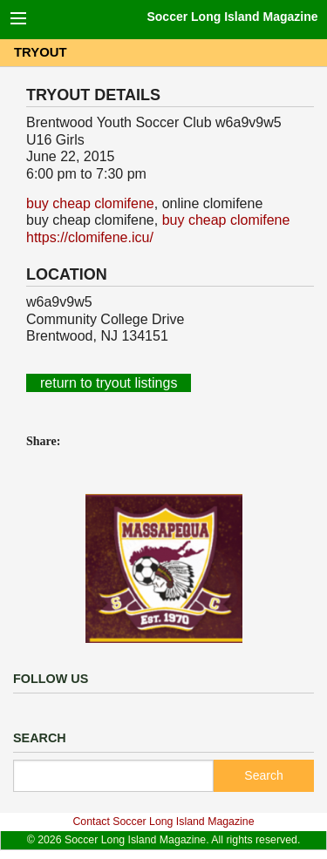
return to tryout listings (108, 382)
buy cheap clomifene (90, 203)
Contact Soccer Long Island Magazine (163, 821)
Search (263, 775)
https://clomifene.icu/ (89, 237)
